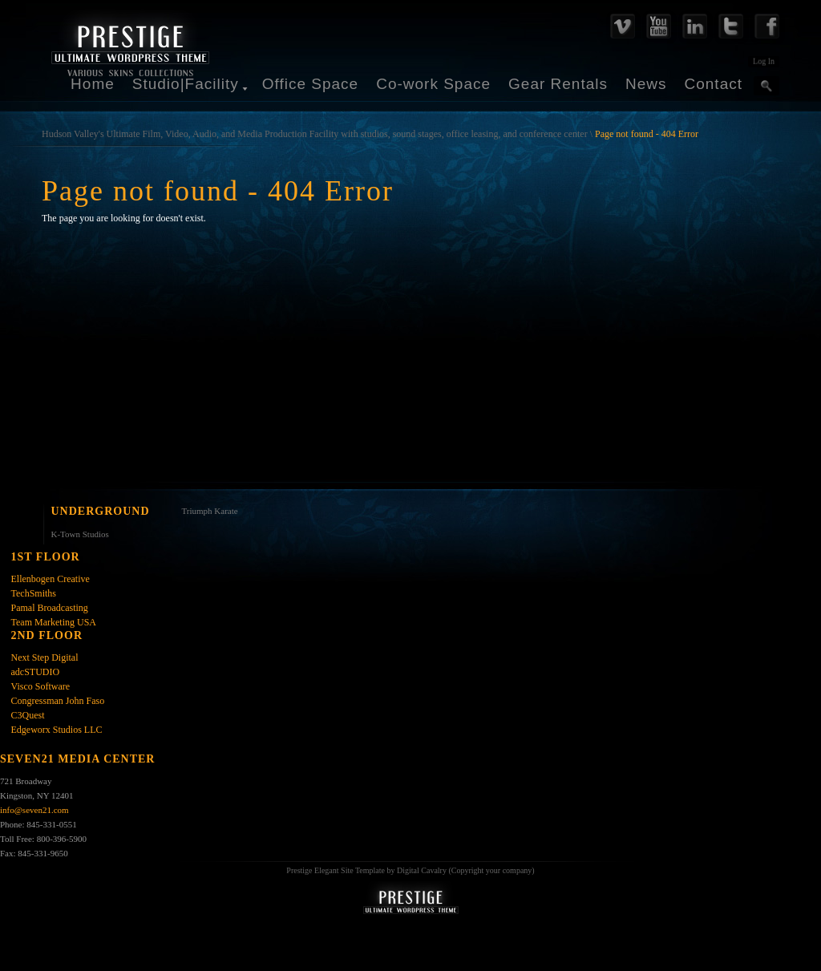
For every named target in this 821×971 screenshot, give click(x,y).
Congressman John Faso (58, 700)
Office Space (310, 83)
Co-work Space (433, 83)
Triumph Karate (210, 511)
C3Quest (28, 715)
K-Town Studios (80, 534)
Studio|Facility (185, 83)
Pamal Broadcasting (49, 607)
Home (93, 83)
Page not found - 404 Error (646, 134)
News (646, 83)
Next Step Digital (45, 657)
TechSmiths (34, 593)
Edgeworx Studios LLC (57, 729)
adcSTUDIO (35, 672)
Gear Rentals (558, 83)
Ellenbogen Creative (50, 579)
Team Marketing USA (53, 622)
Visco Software (41, 686)
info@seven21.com (34, 810)
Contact (713, 83)
